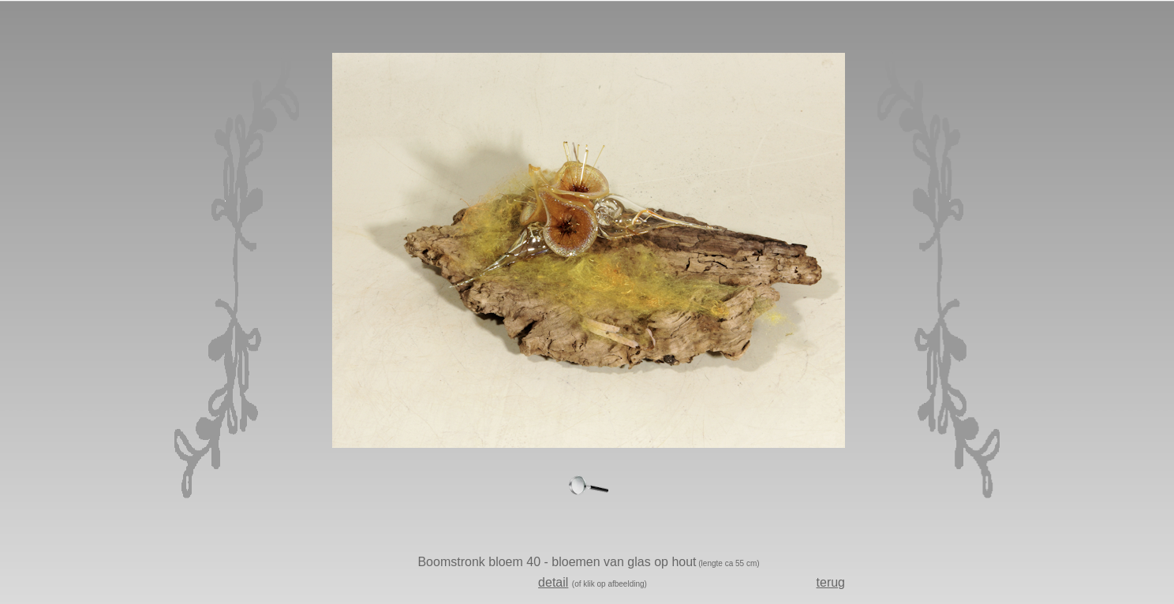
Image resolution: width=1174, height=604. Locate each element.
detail (553, 582)
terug (831, 582)
